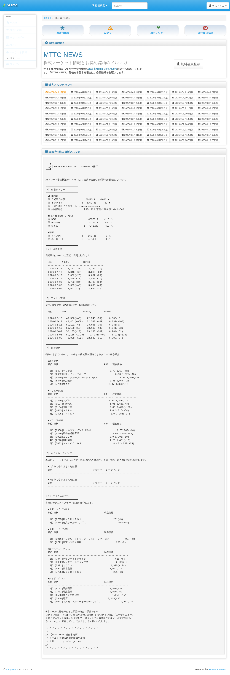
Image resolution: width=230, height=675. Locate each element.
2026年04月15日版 (106, 92)
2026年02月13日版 (81, 124)
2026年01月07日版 (182, 140)
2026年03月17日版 (81, 108)
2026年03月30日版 (56, 103)
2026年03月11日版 (182, 108)
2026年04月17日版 (56, 92)
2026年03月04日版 (132, 113)
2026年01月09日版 (132, 140)
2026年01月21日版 (132, 135)
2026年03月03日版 (157, 113)
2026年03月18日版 (56, 108)
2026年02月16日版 (56, 124)
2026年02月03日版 (81, 129)
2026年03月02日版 (182, 113)
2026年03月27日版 (81, 103)
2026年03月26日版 (106, 103)
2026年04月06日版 (106, 97)
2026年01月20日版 (157, 135)
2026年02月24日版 (106, 119)
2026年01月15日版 (56, 140)
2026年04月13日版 (157, 92)
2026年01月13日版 (106, 140)
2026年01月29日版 (157, 129)
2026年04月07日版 (81, 97)
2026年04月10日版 (182, 92)
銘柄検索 (46, 5)
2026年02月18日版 (182, 119)
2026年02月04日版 (56, 129)
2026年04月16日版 (81, 92)
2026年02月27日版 (208, 113)
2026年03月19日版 (208, 103)
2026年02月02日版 (106, 129)
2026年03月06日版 (81, 113)
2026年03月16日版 (106, 108)
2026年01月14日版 (81, 140)
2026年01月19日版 (182, 135)
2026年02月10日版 (132, 124)
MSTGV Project (217, 669)
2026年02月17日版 (208, 119)
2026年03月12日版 (157, 108)
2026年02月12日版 (106, 124)
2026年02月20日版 (132, 119)
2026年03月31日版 (208, 97)
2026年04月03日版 (132, 97)
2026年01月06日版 (208, 140)
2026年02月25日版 (81, 119)
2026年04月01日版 (182, 97)
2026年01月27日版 (208, 129)
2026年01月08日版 (157, 140)
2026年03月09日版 (56, 113)
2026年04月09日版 (208, 92)
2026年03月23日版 (182, 103)
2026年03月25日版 (132, 103)
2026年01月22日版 (106, 135)
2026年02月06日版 (182, 124)
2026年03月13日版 (132, 108)
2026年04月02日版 (157, 97)
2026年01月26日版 (56, 135)
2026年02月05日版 (208, 124)
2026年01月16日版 (208, 135)
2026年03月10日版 (208, 108)
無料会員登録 (188, 64)
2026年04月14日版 (132, 92)
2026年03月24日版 (157, 103)
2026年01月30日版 (132, 129)
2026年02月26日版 (56, 119)
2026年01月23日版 (81, 135)
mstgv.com (12, 669)
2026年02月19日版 (157, 119)
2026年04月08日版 (56, 97)
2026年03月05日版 (106, 113)
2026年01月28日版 (182, 129)
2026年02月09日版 (157, 124)
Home (47, 18)
